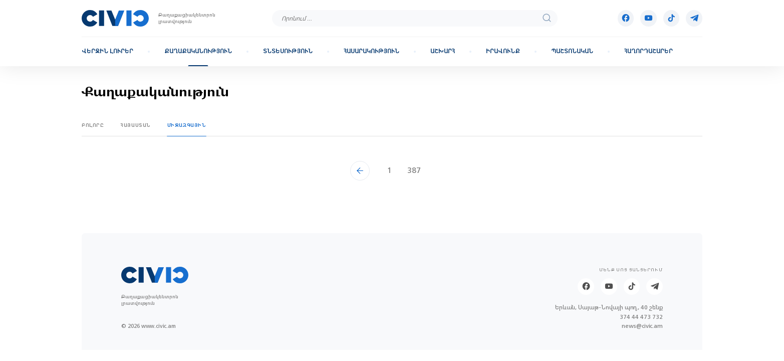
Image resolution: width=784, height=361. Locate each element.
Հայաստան (135, 125)
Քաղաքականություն (198, 51)
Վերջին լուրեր (107, 51)
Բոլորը (93, 125)
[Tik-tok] (671, 18)
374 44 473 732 (641, 317)
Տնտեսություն (288, 51)
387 (414, 170)
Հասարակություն (371, 51)
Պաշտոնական (572, 51)
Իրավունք (503, 51)
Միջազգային (186, 125)
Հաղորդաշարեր (648, 51)
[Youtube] (648, 18)
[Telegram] (694, 18)
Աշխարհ (442, 51)
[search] (547, 18)
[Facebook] (626, 18)
